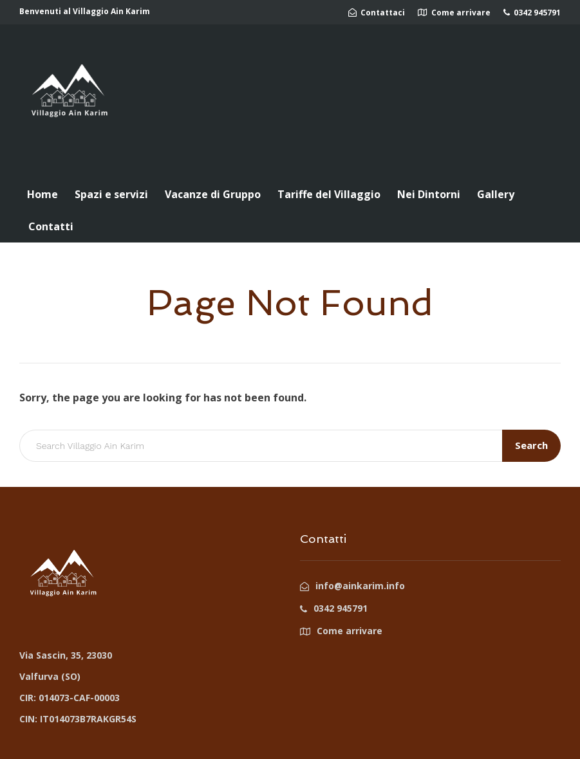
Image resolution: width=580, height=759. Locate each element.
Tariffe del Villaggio (328, 194)
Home (42, 194)
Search (531, 445)
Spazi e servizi (111, 194)
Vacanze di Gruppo (213, 194)
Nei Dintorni (428, 194)
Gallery (495, 194)
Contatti (50, 226)
